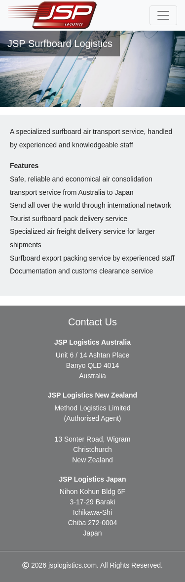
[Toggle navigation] (163, 15)
